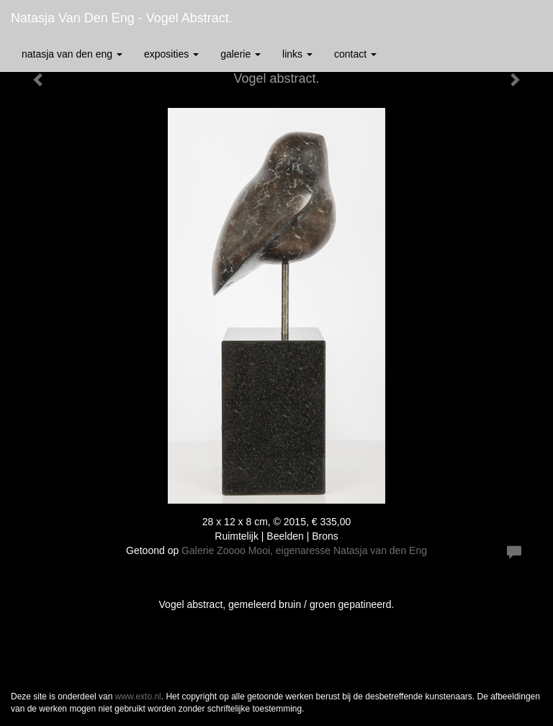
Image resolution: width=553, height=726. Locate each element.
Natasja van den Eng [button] (72, 54)
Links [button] (297, 54)
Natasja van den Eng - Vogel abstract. (122, 18)
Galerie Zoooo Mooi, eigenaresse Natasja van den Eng (304, 550)
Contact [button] (355, 54)
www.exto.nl (138, 696)
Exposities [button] (171, 54)
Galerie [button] (240, 54)
